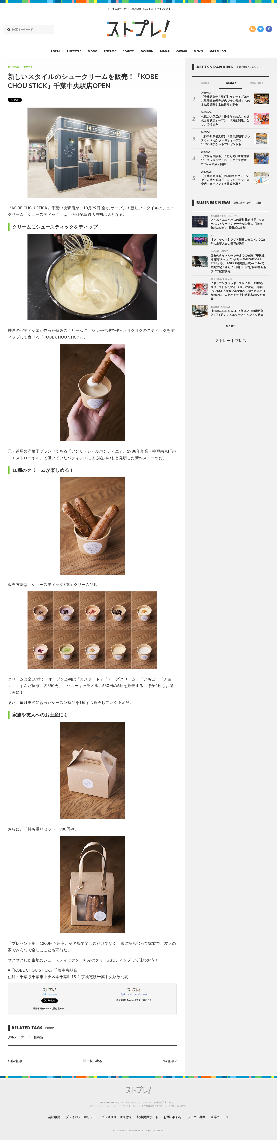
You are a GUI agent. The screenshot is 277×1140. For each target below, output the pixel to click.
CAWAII (181, 51)
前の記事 (15, 1061)
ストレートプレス (230, 340)
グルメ (12, 1037)
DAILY (205, 83)
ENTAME (110, 51)
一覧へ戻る (92, 1061)
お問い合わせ (173, 1117)
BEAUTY (128, 51)
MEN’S (198, 51)
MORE (231, 326)
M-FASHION (217, 51)
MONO (92, 51)
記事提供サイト (147, 1117)
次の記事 (169, 1061)
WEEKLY (230, 83)
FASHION (146, 51)
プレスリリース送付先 (116, 1117)
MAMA (165, 51)
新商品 (38, 1037)
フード (25, 1037)
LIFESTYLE (74, 51)
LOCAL (56, 51)
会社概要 (54, 1117)
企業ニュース (220, 1117)
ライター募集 (196, 1117)
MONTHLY (256, 83)
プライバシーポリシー (81, 1117)
